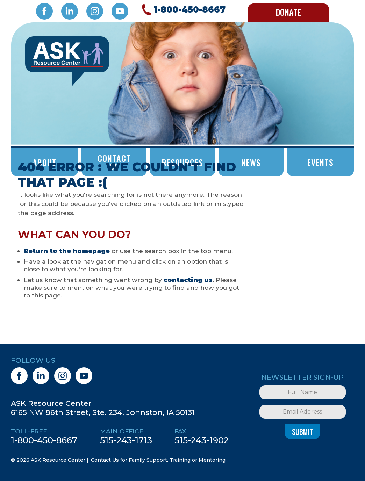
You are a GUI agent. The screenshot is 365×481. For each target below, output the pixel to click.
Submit (302, 431)
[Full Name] (302, 392)
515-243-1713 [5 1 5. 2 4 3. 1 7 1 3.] (126, 440)
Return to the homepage (67, 250)
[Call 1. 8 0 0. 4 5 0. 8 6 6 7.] (182, 10)
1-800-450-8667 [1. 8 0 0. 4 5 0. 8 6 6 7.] (44, 440)
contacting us (188, 279)
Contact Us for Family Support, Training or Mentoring (158, 460)
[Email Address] (302, 412)
